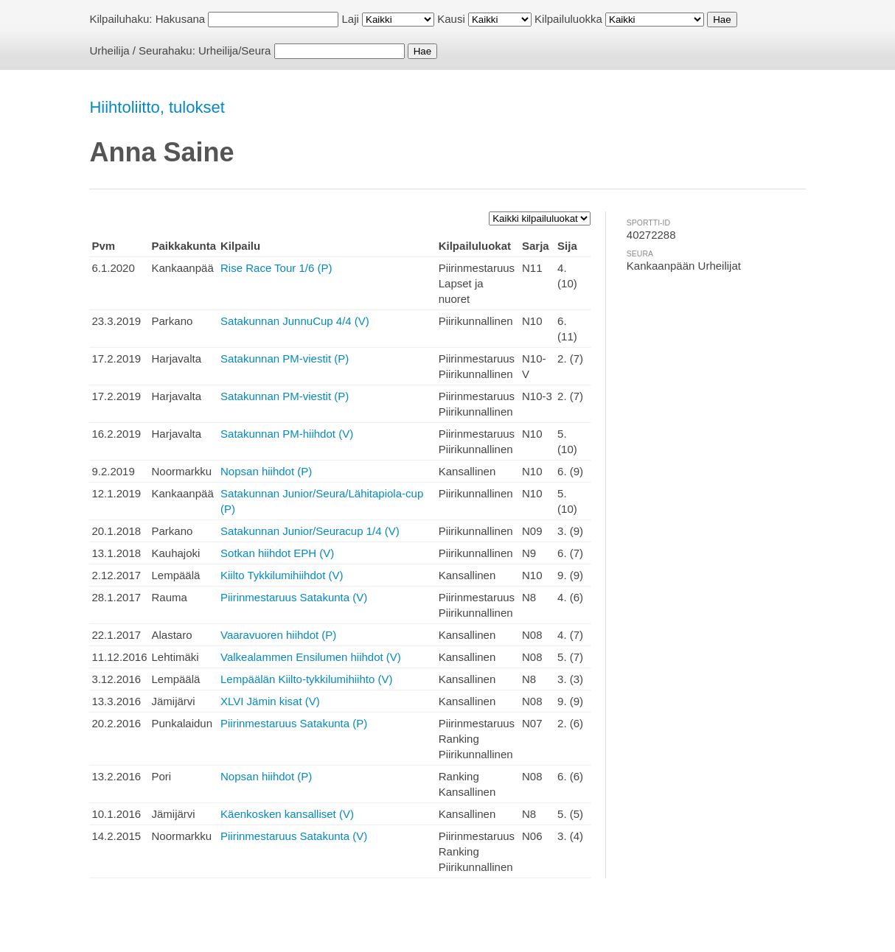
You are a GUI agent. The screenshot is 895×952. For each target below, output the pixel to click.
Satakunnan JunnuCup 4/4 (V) (294, 321)
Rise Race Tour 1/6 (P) (276, 268)
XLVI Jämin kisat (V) (270, 701)
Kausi (451, 19)
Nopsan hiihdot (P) (266, 471)
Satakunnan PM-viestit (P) (284, 358)
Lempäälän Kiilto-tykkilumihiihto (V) (306, 679)
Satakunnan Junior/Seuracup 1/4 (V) (310, 531)
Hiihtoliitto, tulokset (156, 107)
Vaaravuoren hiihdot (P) (278, 635)
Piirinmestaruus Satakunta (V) (293, 597)
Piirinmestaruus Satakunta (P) (293, 723)
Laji (350, 19)
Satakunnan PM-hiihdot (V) (286, 433)
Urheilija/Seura (234, 50)
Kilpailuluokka (568, 19)
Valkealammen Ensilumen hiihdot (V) (310, 657)
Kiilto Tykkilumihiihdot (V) (281, 575)
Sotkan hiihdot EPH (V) (277, 553)
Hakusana (181, 19)
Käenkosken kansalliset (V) (287, 814)
